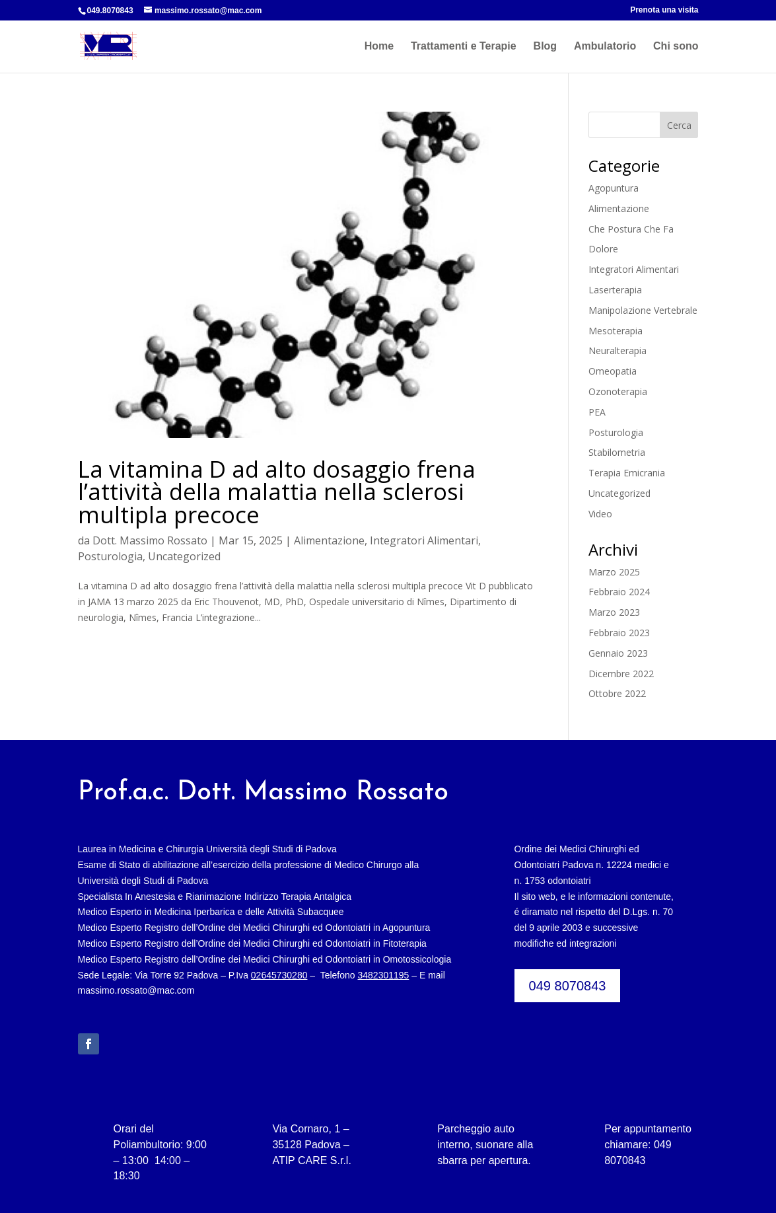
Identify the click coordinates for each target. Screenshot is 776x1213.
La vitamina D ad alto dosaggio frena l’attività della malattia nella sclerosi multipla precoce (277, 491)
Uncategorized (184, 556)
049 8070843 (567, 985)
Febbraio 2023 (619, 632)
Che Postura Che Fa (631, 229)
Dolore (603, 248)
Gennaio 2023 (618, 653)
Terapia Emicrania (626, 472)
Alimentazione (329, 540)
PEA (597, 412)
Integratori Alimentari (424, 540)
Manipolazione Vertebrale (642, 310)
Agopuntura (613, 188)
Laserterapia (615, 289)
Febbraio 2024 (619, 591)
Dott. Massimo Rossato (149, 540)
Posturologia (110, 556)
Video (600, 513)
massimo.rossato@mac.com (136, 990)
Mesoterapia (615, 330)
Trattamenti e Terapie (463, 47)
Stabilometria (616, 452)
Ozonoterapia (617, 391)
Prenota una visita (664, 10)
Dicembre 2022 (621, 673)
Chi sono (675, 47)
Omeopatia (612, 371)
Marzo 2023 (614, 612)
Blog (545, 47)
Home (379, 47)
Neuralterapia (617, 350)
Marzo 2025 (614, 572)
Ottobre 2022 (617, 693)
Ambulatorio (605, 47)
